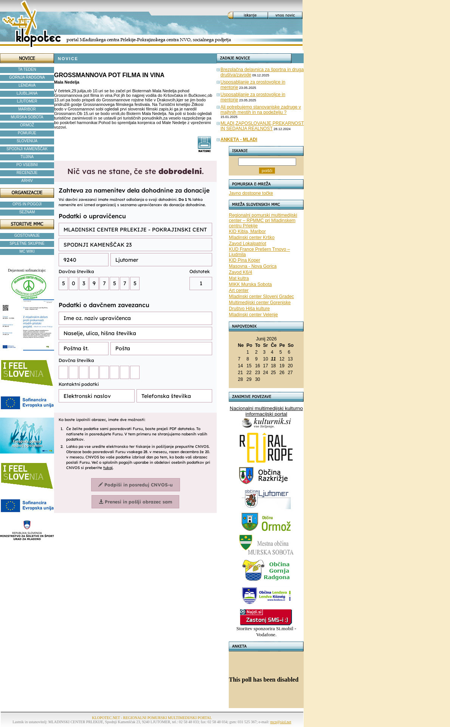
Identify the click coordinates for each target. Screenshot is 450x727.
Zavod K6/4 (240, 272)
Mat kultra (239, 278)
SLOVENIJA (27, 141)
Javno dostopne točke (251, 193)
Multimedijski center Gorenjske (259, 302)
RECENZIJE (27, 173)
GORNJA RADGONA (27, 77)
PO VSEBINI (27, 165)
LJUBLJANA (27, 93)
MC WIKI (27, 251)
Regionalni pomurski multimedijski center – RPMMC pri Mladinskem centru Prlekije (263, 220)
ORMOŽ (27, 125)
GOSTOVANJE (27, 235)
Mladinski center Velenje (253, 314)
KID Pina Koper (244, 260)
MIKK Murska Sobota (250, 284)
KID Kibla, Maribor (247, 231)
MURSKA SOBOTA (27, 117)
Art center (238, 290)
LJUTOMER (27, 101)
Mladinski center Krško (252, 237)
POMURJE (27, 133)
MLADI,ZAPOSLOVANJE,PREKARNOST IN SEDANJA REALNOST (262, 126)
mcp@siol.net (281, 722)
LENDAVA (27, 85)
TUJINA (27, 157)
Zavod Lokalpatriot (247, 243)
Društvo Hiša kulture (249, 308)
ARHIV (27, 181)
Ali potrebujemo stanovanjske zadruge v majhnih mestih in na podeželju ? (260, 109)
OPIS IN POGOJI (27, 204)
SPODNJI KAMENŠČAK (27, 149)
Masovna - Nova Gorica (252, 266)
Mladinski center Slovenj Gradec (261, 296)
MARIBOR (27, 109)
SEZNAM (27, 212)
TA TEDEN (27, 69)
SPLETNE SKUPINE (26, 243)
